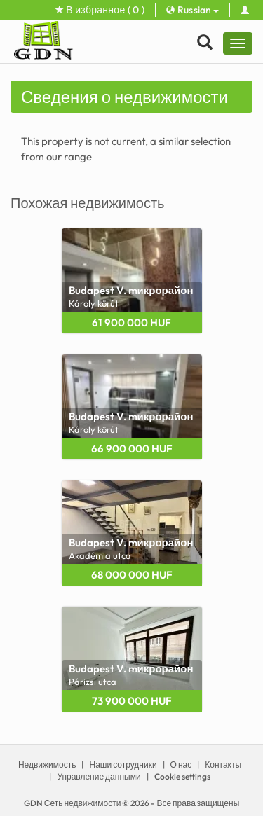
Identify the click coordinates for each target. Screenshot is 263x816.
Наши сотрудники (122, 764)
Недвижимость (47, 764)
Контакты (223, 764)
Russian (192, 10)
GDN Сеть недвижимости (72, 803)
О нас (181, 764)
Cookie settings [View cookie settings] (182, 776)
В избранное (99, 10)
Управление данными (98, 776)
